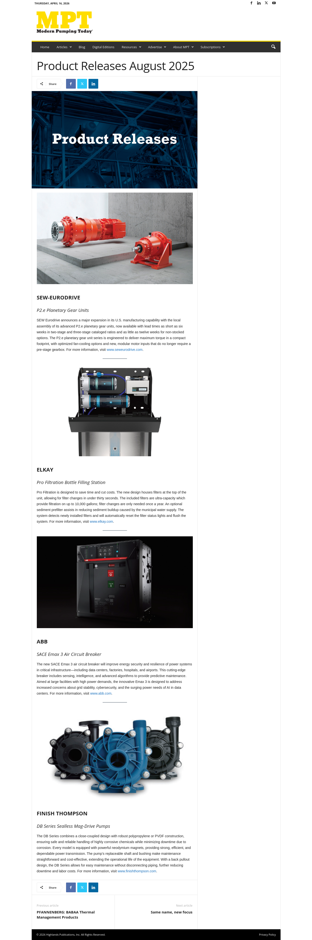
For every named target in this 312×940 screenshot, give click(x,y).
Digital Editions (103, 47)
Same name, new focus (171, 912)
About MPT (183, 47)
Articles (64, 47)
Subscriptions (213, 47)
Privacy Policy (267, 934)
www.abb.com (100, 693)
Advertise (157, 47)
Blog (82, 47)
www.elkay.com (101, 521)
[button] (273, 47)
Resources (131, 47)
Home (44, 47)
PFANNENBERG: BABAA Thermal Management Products (66, 915)
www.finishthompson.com (137, 871)
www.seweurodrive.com (125, 350)
